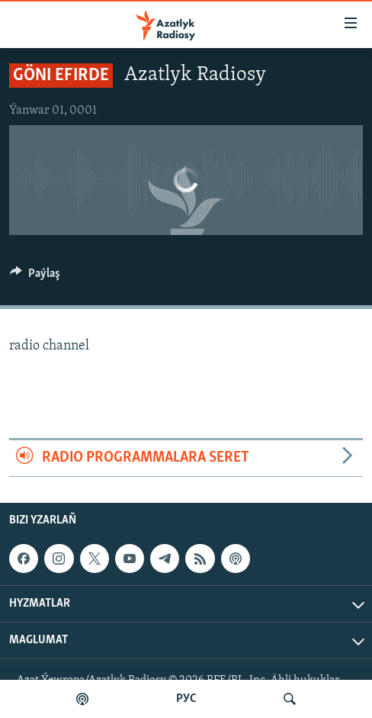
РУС (186, 699)
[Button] (35, 276)
